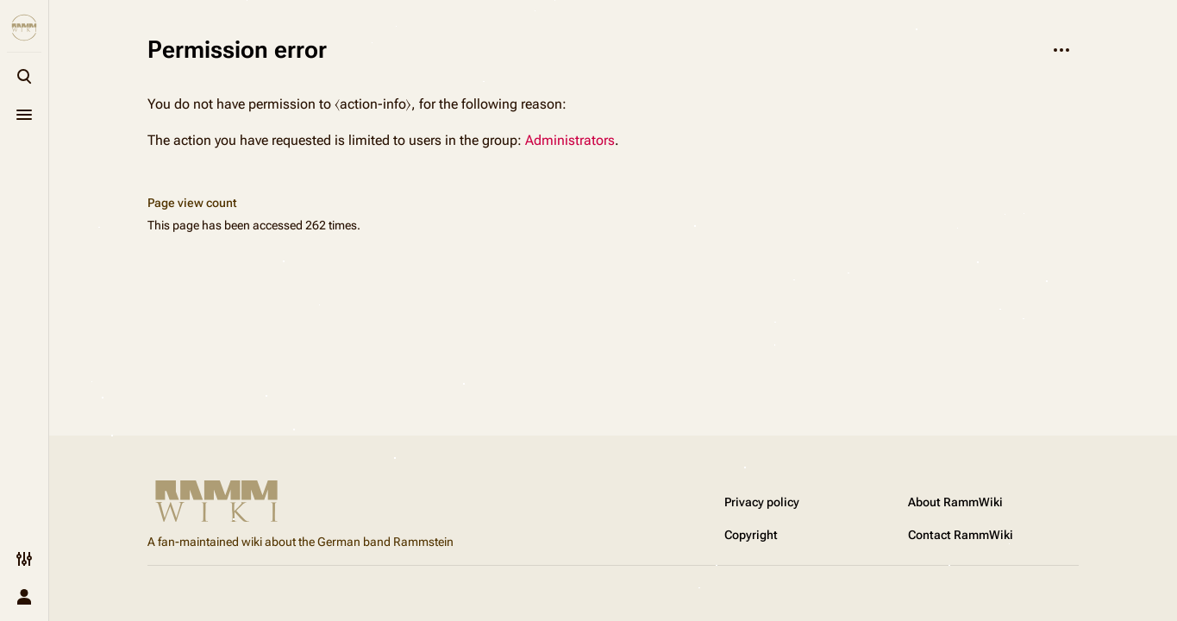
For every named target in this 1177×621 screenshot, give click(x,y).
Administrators (570, 140)
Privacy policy (761, 502)
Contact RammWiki (960, 535)
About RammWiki (955, 502)
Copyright (751, 535)
